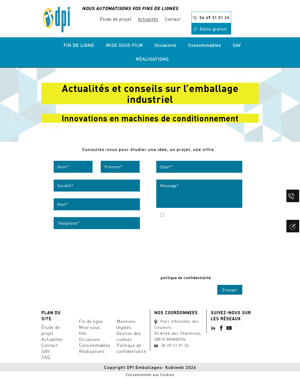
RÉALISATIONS (152, 59)
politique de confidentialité (186, 277)
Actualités (148, 19)
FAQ (45, 357)
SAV (237, 45)
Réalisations (92, 351)
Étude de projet (115, 19)
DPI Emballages (144, 367)
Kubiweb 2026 (180, 367)
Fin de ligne (91, 321)
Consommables (204, 45)
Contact (172, 19)
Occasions (165, 45)
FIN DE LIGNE (78, 45)
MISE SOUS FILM (124, 45)
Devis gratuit (210, 28)
